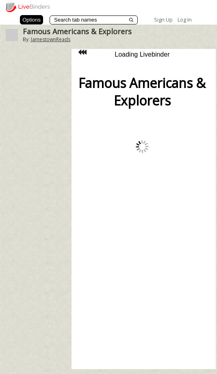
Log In (185, 19)
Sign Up (163, 19)
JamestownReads (50, 39)
